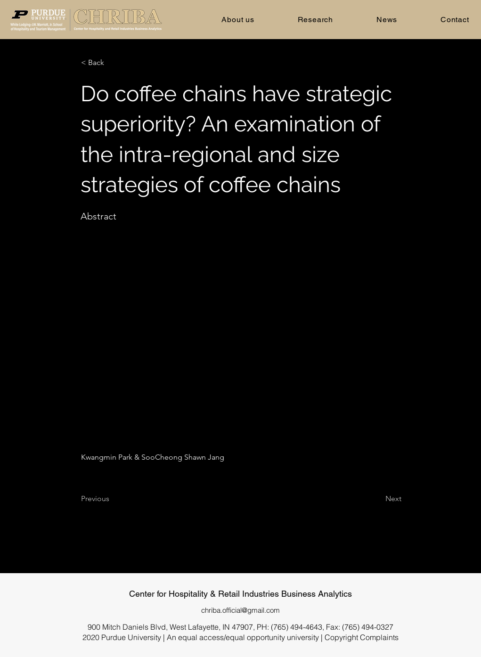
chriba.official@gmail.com (240, 610)
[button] (238, 19)
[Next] (377, 499)
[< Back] (112, 62)
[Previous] (112, 499)
